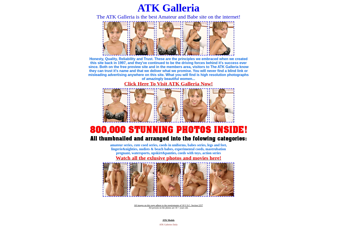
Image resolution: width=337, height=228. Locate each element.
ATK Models (169, 220)
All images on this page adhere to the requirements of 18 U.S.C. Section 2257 (168, 205)
